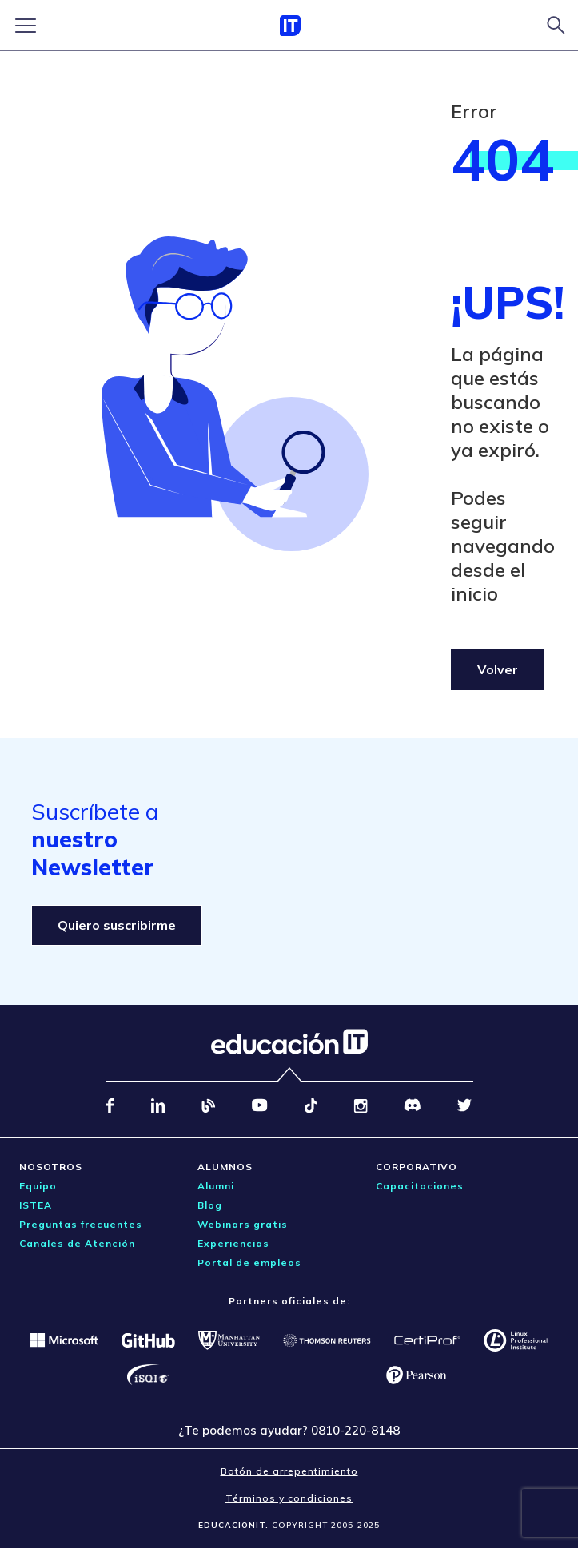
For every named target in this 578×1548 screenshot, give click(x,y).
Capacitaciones (420, 1186)
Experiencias (233, 1243)
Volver (497, 669)
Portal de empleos (249, 1262)
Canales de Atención (77, 1243)
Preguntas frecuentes (80, 1224)
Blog (209, 1205)
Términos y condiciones (289, 1498)
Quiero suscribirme (117, 925)
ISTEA (35, 1205)
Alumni (215, 1186)
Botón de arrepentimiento (289, 1471)
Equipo (38, 1186)
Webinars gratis (242, 1224)
